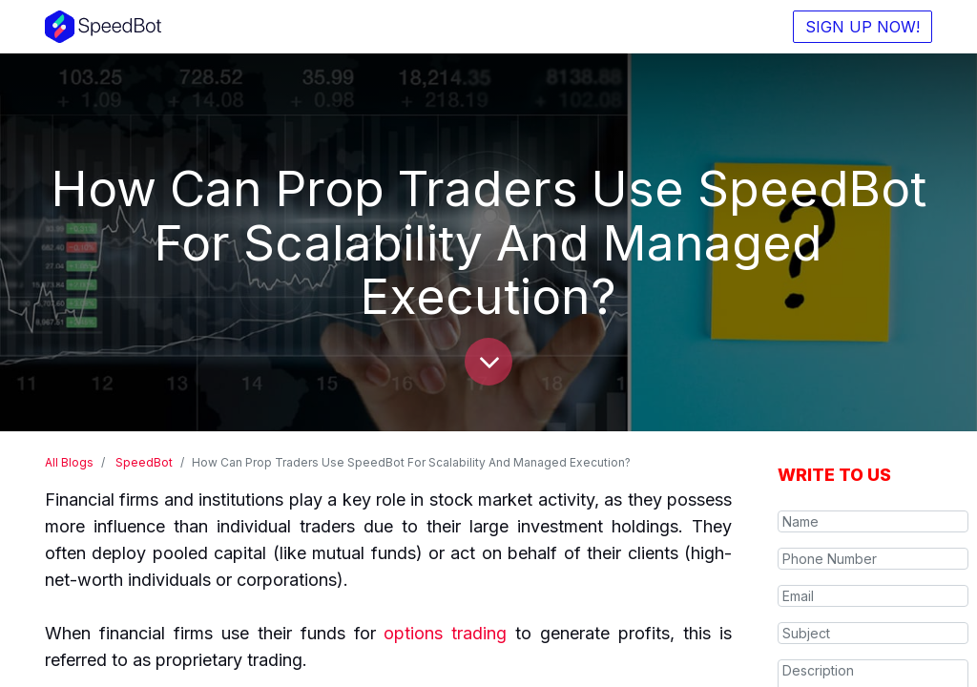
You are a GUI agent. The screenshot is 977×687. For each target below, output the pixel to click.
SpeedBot (144, 462)
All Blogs (69, 462)
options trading (445, 633)
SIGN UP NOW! (862, 26)
